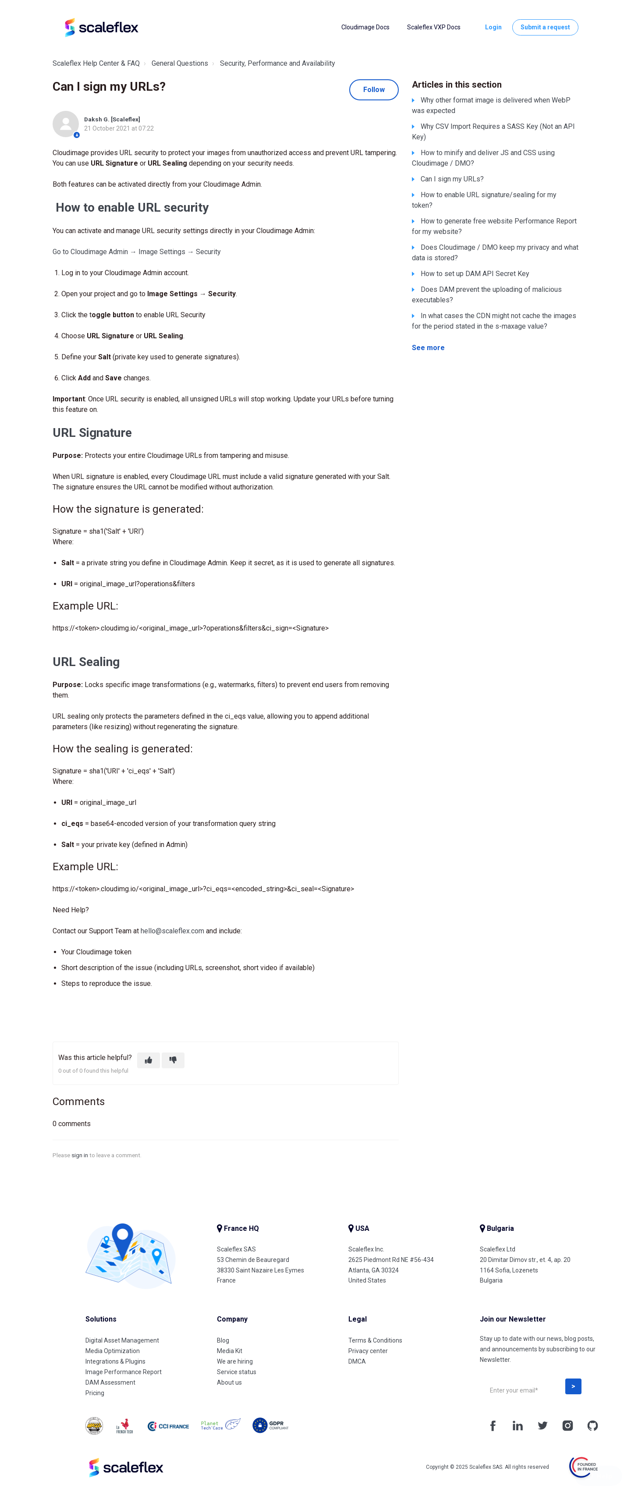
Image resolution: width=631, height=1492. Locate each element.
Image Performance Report (123, 1371)
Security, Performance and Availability (277, 63)
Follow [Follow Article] (374, 89)
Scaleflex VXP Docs (434, 27)
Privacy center (368, 1350)
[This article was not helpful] (173, 1060)
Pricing (94, 1392)
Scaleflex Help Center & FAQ (96, 63)
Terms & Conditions (375, 1340)
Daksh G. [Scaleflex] (112, 119)
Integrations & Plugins (115, 1361)
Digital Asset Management (122, 1340)
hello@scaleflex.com (172, 931)
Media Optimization (112, 1350)
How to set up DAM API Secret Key (475, 273)
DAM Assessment (110, 1382)
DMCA (357, 1361)
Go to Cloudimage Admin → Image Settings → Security (137, 252)
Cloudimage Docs (365, 27)
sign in (79, 1155)
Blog (223, 1340)
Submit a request (545, 27)
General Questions (180, 63)
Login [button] (493, 27)
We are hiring (235, 1361)
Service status (236, 1371)
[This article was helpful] (148, 1060)
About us (229, 1382)
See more (428, 348)
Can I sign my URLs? (452, 179)
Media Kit (229, 1350)
